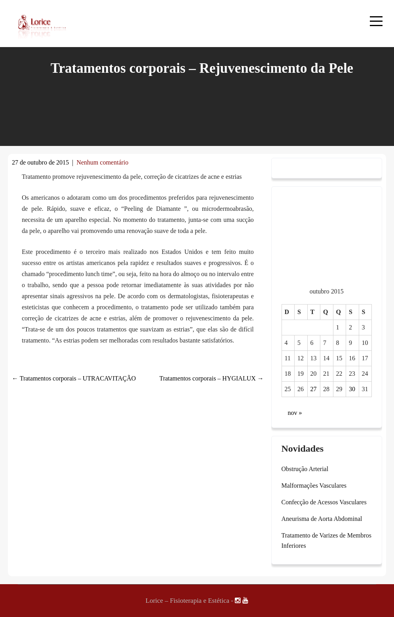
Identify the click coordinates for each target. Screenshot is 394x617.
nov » (295, 412)
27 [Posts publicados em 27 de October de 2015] (313, 389)
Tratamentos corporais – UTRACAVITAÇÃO (74, 378)
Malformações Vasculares (314, 485)
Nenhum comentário (102, 162)
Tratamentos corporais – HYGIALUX (211, 378)
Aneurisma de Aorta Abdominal (322, 518)
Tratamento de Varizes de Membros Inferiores (327, 540)
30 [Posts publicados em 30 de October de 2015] (352, 389)
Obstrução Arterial (305, 469)
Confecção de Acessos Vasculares (324, 502)
